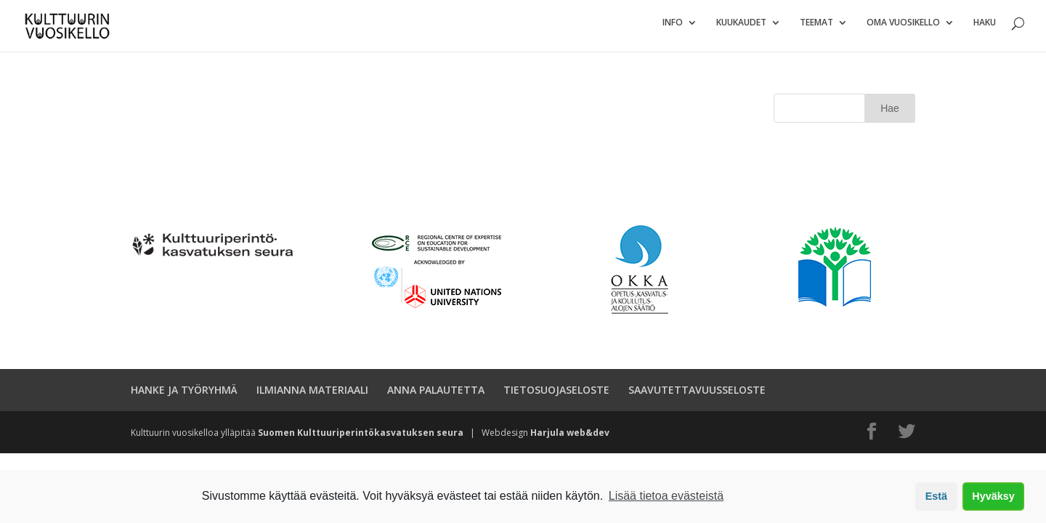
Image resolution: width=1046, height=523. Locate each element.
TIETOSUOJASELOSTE (556, 396)
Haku (984, 29)
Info (672, 29)
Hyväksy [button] (993, 496)
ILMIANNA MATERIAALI (312, 396)
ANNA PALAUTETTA (436, 396)
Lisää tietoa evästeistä (666, 496)
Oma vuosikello (903, 29)
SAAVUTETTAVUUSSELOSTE (697, 396)
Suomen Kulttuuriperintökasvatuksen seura (360, 439)
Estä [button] (936, 496)
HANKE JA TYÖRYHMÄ (184, 396)
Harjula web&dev (569, 439)
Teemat (816, 29)
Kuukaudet (741, 29)
